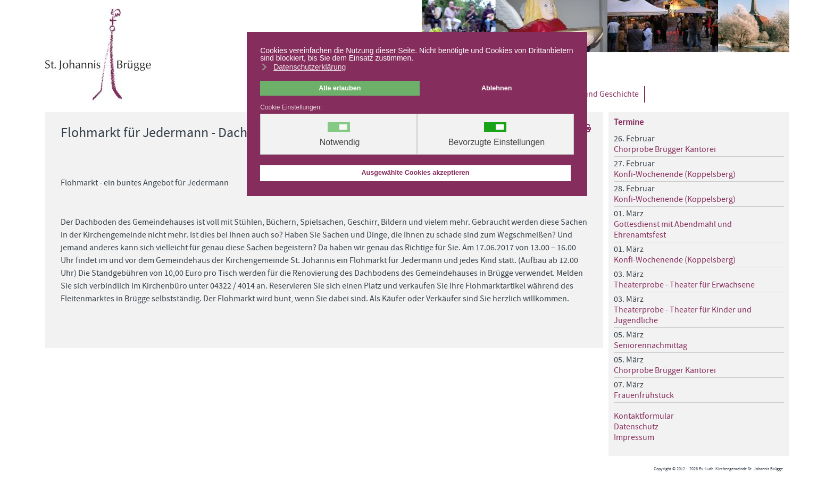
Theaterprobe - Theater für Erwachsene (684, 285)
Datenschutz (636, 426)
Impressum (634, 437)
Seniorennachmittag (650, 345)
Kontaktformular (644, 416)
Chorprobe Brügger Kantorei (665, 149)
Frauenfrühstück (644, 395)
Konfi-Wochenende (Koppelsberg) (675, 174)
